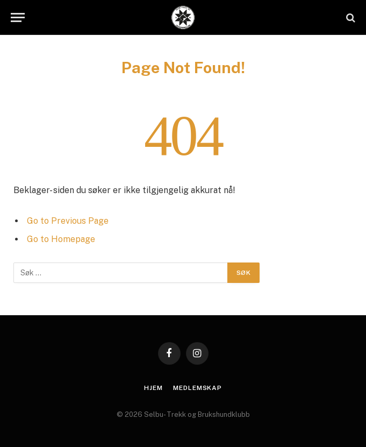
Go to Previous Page (68, 221)
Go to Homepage (61, 239)
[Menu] (18, 17)
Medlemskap (197, 388)
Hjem (153, 388)
